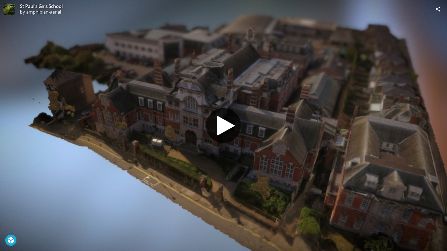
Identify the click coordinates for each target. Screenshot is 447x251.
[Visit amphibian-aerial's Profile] (9, 9)
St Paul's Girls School (41, 6)
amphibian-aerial (43, 12)
